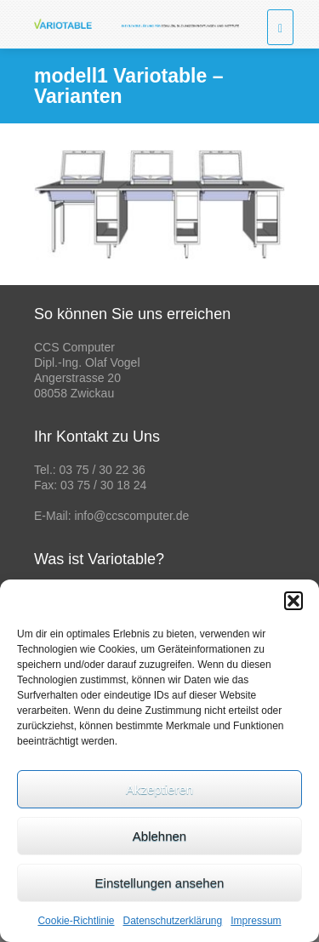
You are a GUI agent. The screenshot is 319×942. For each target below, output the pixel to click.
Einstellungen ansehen (160, 883)
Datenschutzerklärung (172, 921)
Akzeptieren (159, 789)
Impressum (256, 921)
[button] (293, 600)
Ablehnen (159, 836)
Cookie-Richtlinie (75, 921)
